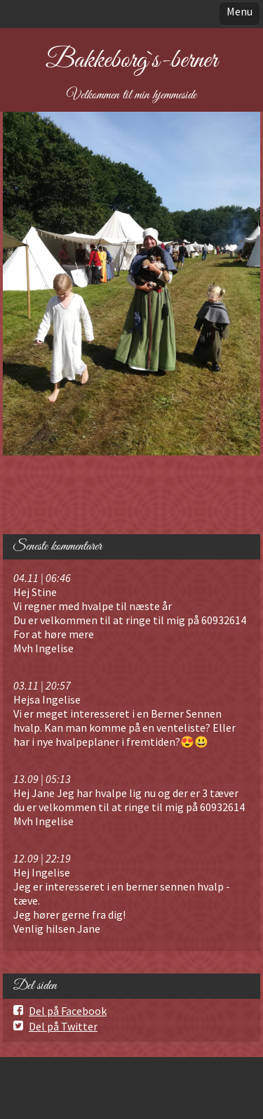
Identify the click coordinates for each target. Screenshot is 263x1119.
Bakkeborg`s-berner (131, 61)
